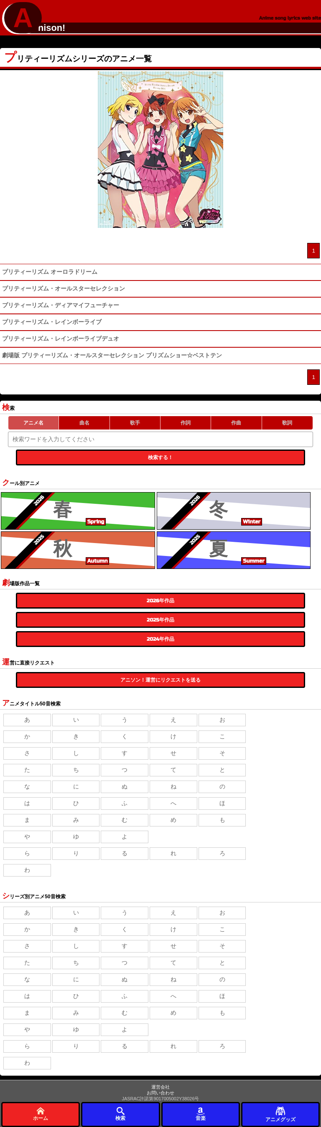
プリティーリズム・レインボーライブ (52, 322)
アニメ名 (33, 423)
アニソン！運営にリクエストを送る (160, 680)
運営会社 (160, 1086)
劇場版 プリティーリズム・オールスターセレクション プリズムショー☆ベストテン (112, 355)
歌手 (135, 423)
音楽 (201, 1114)
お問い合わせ (160, 1092)
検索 (120, 1114)
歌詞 (287, 423)
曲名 (84, 423)
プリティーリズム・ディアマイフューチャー (60, 305)
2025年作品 (160, 620)
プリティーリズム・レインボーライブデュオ (60, 339)
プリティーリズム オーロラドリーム (49, 272)
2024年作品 (160, 639)
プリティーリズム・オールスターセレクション (63, 289)
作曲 (236, 423)
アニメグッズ (280, 1114)
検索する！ (160, 457)
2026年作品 (160, 601)
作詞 (186, 423)
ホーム (40, 1114)
